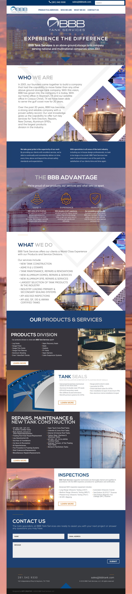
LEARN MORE (19, 363)
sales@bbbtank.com (81, 2)
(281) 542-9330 (58, 2)
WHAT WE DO (79, 10)
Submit (113, 561)
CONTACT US (93, 10)
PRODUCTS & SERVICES (48, 10)
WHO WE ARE (66, 10)
